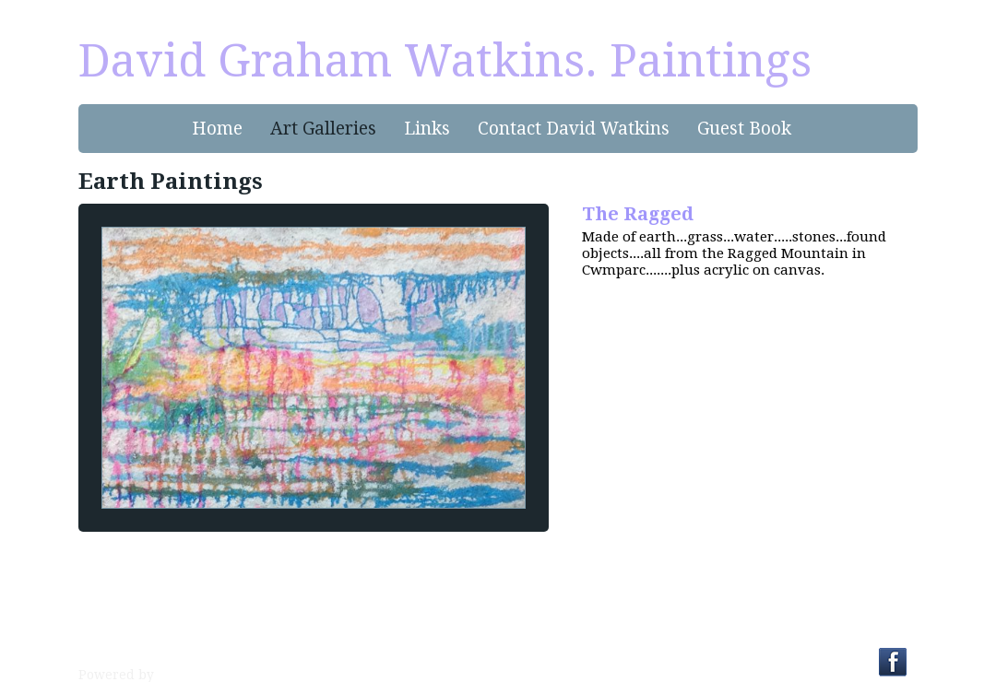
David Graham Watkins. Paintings (445, 61)
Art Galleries (323, 128)
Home (217, 128)
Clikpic (179, 674)
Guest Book (744, 128)
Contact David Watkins (574, 128)
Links (427, 128)
